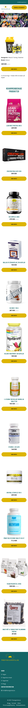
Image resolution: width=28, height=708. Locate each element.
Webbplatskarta (20, 705)
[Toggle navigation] (3, 11)
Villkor (19, 703)
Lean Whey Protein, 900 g (14, 126)
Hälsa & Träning (12, 57)
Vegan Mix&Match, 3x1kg (14, 584)
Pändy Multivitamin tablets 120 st (14, 538)
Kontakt (14, 703)
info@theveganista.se (21, 2)
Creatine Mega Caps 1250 (14, 171)
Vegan (4, 674)
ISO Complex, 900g (14, 217)
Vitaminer (20, 57)
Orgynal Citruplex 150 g (14, 492)
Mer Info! (14, 69)
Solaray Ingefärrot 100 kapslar (14, 354)
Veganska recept (7, 677)
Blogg (4, 684)
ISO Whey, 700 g (14, 308)
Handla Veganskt (19, 7)
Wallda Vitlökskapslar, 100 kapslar (14, 262)
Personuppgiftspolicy (9, 705)
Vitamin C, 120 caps (14, 447)
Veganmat (5, 680)
